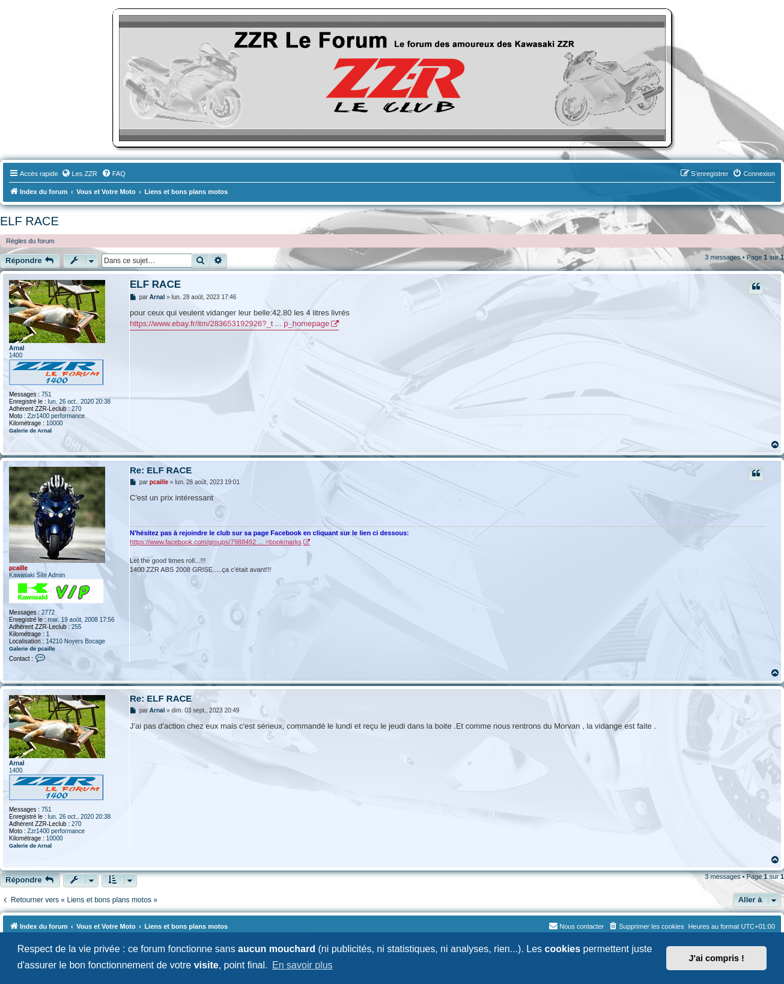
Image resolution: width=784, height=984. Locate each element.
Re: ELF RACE (161, 470)
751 (46, 394)
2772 (48, 612)
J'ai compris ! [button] (716, 958)
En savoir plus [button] (302, 965)
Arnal (17, 348)
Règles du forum (30, 240)
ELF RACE (29, 221)
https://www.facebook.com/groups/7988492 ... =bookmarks (216, 541)
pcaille (18, 568)
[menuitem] (79, 173)
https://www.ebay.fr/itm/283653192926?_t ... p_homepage (229, 323)
